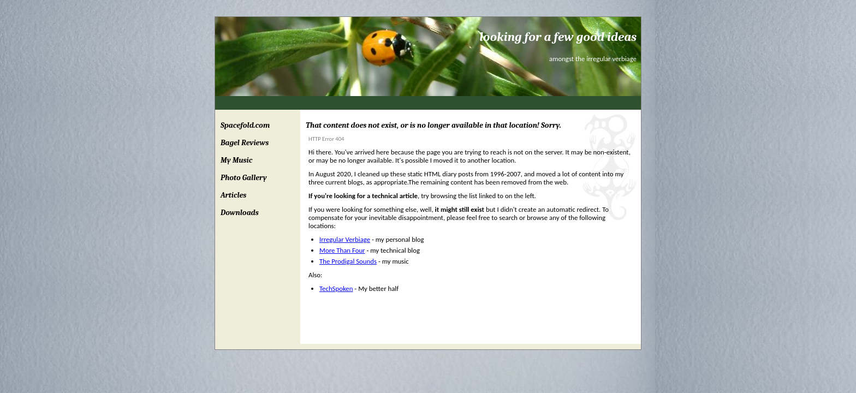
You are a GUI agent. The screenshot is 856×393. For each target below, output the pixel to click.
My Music (236, 160)
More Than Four (342, 250)
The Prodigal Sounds (348, 261)
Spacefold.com (245, 125)
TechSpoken (336, 288)
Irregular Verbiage (344, 239)
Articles (233, 195)
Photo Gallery (244, 177)
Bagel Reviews (245, 142)
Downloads (240, 212)
